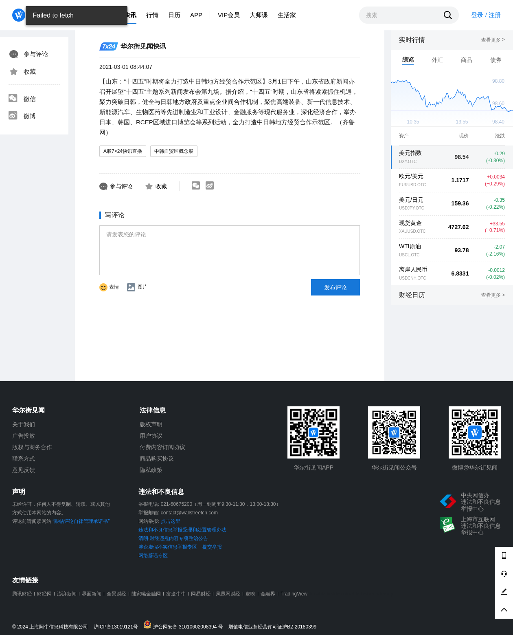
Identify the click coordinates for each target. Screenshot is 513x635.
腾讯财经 (22, 594)
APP (196, 14)
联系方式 (23, 458)
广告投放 (23, 435)
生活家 (287, 14)
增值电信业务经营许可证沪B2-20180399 (272, 627)
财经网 (44, 594)
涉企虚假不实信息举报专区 (167, 547)
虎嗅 (250, 594)
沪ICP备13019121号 (118, 627)
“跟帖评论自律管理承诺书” (81, 521)
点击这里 (170, 521)
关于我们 (23, 424)
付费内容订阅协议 (162, 447)
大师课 (259, 14)
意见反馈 (23, 470)
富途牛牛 (176, 594)
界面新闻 (91, 594)
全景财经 (116, 594)
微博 (22, 116)
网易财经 (200, 594)
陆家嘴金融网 (146, 594)
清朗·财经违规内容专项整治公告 (173, 538)
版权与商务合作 (32, 447)
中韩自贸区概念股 (173, 151)
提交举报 (212, 547)
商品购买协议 (157, 458)
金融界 (268, 594)
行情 (152, 14)
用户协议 (151, 435)
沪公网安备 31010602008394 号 (185, 625)
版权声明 (151, 424)
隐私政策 (151, 470)
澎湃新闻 (67, 594)
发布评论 (335, 287)
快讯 (130, 14)
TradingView (294, 594)
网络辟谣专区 (153, 555)
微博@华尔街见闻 (475, 467)
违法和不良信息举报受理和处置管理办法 (182, 530)
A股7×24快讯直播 (122, 151)
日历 (174, 14)
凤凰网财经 (228, 594)
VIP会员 (229, 14)
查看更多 (493, 39)
